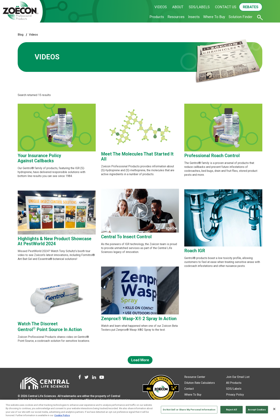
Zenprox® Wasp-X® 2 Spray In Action (139, 318)
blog (20, 34)
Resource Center (194, 377)
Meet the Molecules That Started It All (137, 156)
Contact (189, 388)
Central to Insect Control (126, 236)
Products (156, 17)
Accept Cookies (257, 409)
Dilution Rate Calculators (199, 383)
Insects (194, 17)
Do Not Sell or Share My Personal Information (189, 409)
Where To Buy (214, 17)
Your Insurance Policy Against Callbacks (39, 158)
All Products (233, 383)
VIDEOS (160, 7)
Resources (176, 17)
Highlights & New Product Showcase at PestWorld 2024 (54, 241)
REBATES (250, 7)
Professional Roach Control (212, 155)
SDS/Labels (233, 388)
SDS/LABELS (199, 7)
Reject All (231, 409)
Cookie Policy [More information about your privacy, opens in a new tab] (62, 415)
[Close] (274, 409)
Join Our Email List (237, 377)
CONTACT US (225, 7)
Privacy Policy (235, 394)
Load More (140, 360)
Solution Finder (240, 17)
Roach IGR (194, 250)
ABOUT (177, 7)
